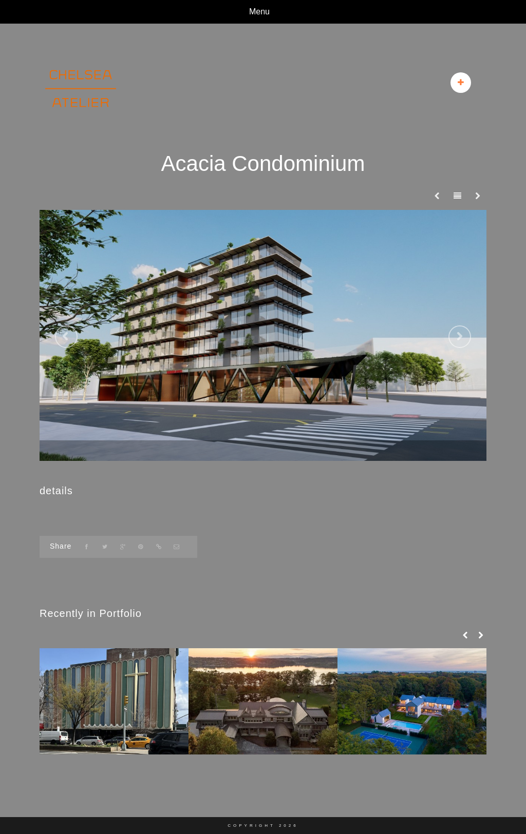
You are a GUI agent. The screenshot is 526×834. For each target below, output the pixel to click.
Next (459, 336)
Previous (66, 336)
